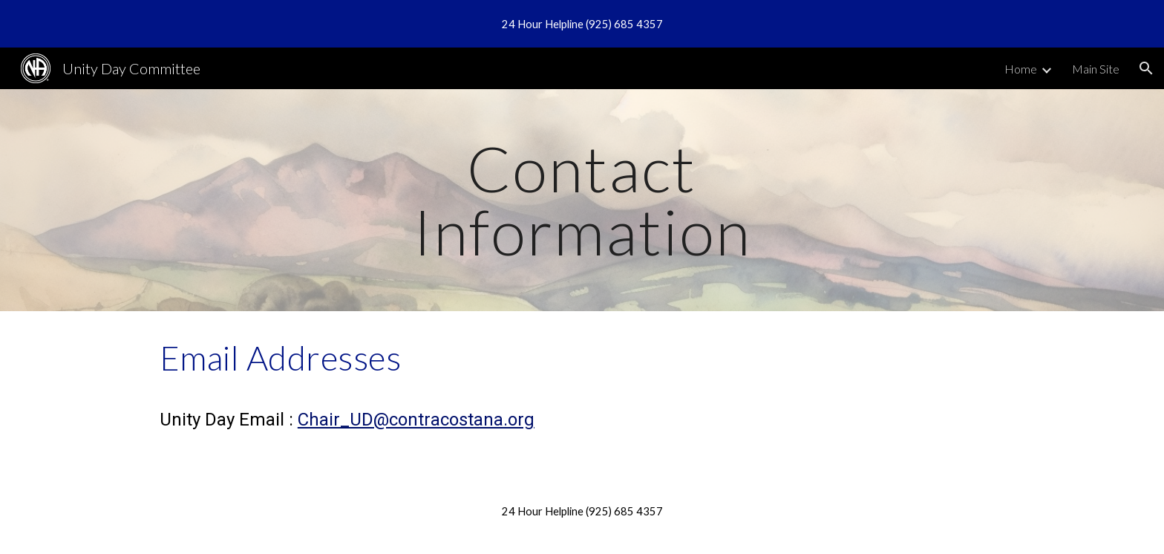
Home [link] (1020, 69)
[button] (1146, 68)
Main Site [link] (1095, 69)
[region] (582, 24)
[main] (582, 200)
